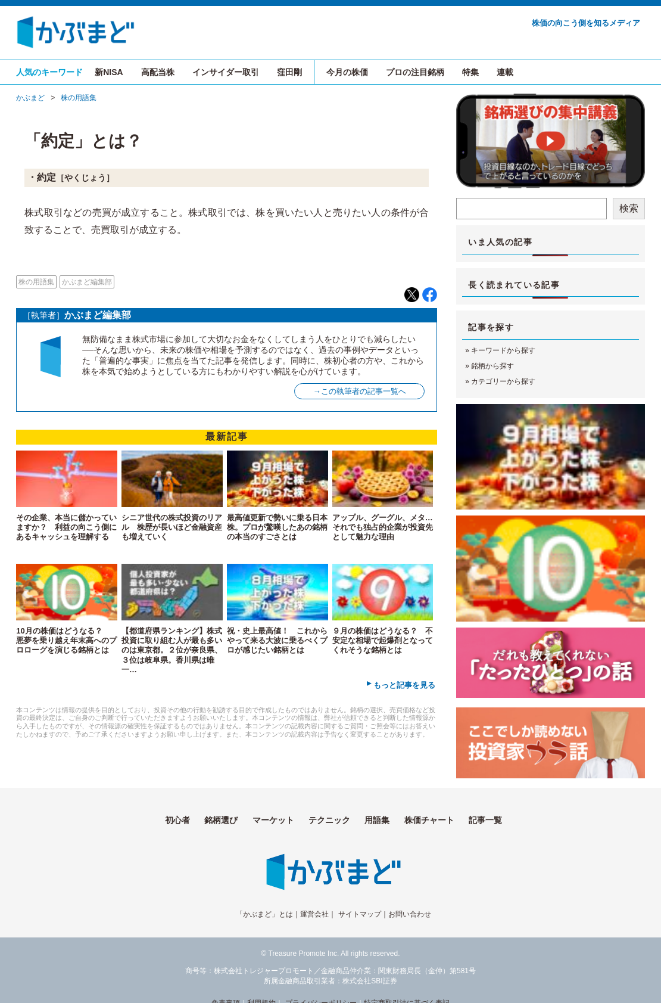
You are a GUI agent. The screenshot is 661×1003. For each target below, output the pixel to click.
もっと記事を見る (404, 685)
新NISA (109, 72)
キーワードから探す (503, 350)
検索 (628, 208)
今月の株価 (347, 72)
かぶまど (30, 98)
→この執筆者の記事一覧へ (359, 391)
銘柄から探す (492, 366)
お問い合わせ (409, 914)
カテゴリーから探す (503, 381)
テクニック (329, 820)
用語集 (376, 820)
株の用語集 (78, 98)
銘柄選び (221, 820)
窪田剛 (289, 72)
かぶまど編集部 (87, 282)
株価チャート (429, 820)
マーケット (273, 820)
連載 (505, 72)
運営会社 (314, 914)
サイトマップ (359, 914)
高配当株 (157, 72)
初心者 (177, 820)
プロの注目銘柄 (415, 72)
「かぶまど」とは (264, 914)
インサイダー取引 (225, 72)
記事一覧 (485, 820)
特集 (470, 72)
